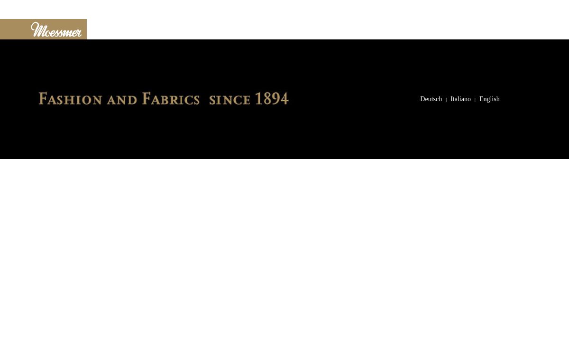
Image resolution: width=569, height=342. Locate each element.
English (489, 99)
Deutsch (431, 99)
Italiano (460, 99)
